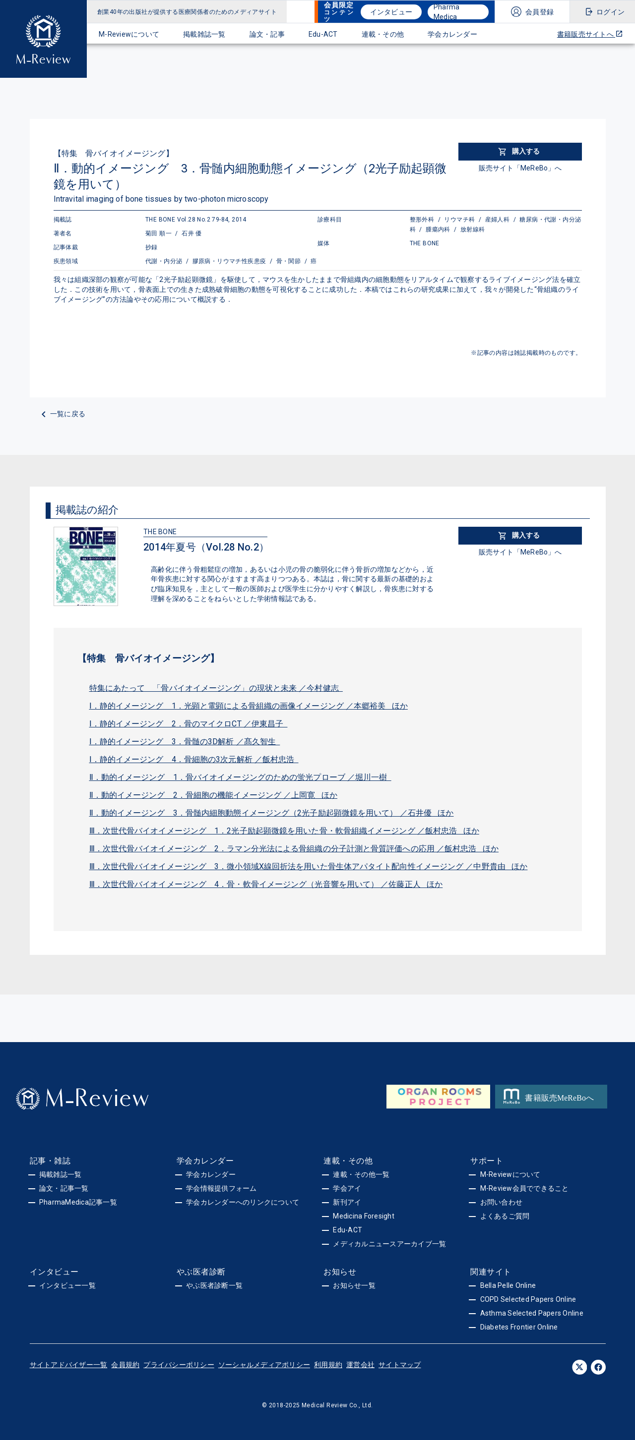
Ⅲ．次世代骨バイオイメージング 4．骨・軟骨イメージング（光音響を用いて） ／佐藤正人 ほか (266, 884)
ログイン (610, 12)
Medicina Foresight (363, 1216)
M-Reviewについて (129, 34)
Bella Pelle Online (508, 1285)
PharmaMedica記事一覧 (78, 1202)
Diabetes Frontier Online (519, 1327)
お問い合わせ (501, 1202)
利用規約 (328, 1365)
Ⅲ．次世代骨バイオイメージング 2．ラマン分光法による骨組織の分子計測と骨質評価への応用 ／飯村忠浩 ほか (294, 848)
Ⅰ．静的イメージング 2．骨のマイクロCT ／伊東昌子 (188, 723)
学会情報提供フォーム (221, 1188)
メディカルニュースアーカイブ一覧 (389, 1244)
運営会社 (360, 1365)
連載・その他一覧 (361, 1174)
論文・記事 (267, 34)
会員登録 (539, 12)
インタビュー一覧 (67, 1285)
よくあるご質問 (505, 1216)
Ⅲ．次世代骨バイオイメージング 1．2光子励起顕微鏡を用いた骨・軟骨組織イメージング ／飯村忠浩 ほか (284, 830)
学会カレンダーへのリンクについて (242, 1202)
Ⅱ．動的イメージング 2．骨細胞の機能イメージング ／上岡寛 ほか (213, 795)
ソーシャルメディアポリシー (264, 1365)
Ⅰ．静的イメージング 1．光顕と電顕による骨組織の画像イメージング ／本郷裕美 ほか (248, 706)
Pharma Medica (447, 11)
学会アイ (347, 1188)
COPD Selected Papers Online (528, 1299)
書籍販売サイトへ (590, 34)
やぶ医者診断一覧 (214, 1285)
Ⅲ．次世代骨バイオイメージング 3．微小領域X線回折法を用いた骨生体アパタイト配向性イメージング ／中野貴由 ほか (308, 866)
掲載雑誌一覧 (204, 34)
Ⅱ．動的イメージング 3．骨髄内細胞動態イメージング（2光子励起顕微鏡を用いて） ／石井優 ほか (271, 813)
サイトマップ (400, 1365)
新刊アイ (347, 1202)
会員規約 (125, 1365)
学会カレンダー (452, 34)
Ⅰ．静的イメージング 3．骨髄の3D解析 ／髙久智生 (184, 741)
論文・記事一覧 (64, 1188)
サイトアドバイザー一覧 (69, 1365)
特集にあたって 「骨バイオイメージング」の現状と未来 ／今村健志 (216, 688)
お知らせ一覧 (354, 1285)
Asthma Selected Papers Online (531, 1313)
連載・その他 (383, 34)
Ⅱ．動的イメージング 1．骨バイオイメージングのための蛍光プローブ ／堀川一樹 (240, 777)
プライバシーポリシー (178, 1365)
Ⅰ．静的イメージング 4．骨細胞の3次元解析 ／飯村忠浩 (194, 759)
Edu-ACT (323, 34)
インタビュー (391, 12)
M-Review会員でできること (524, 1188)
